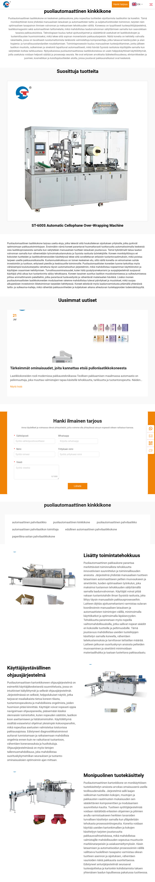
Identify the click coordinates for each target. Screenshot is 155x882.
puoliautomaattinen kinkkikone (71, 522)
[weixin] (150, 443)
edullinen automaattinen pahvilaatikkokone (91, 529)
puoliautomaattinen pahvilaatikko (117, 522)
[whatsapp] (150, 428)
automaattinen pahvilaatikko (29, 522)
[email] (150, 435)
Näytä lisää (16, 386)
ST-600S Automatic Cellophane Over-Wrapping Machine (77, 225)
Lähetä (77, 486)
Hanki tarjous (120, 4)
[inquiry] (150, 450)
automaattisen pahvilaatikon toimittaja (35, 529)
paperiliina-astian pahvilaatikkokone (33, 536)
